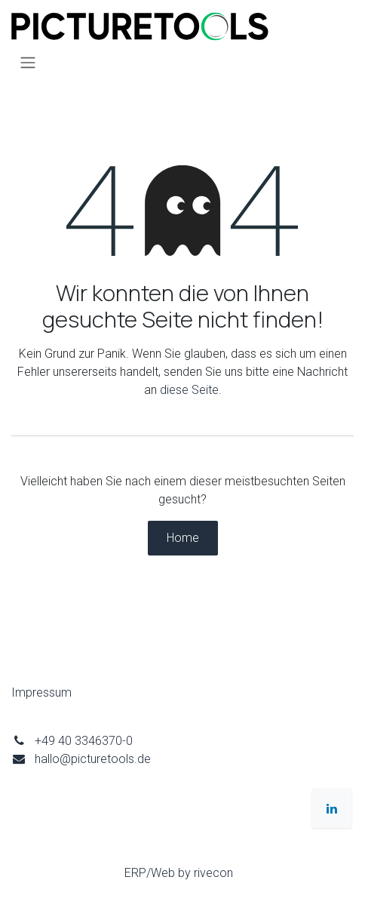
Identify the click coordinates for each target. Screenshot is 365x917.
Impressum (41, 692)
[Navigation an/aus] (27, 62)
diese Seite (189, 390)
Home (183, 538)
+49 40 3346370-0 (84, 741)
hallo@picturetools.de (93, 759)
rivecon (213, 873)
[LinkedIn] (331, 808)
